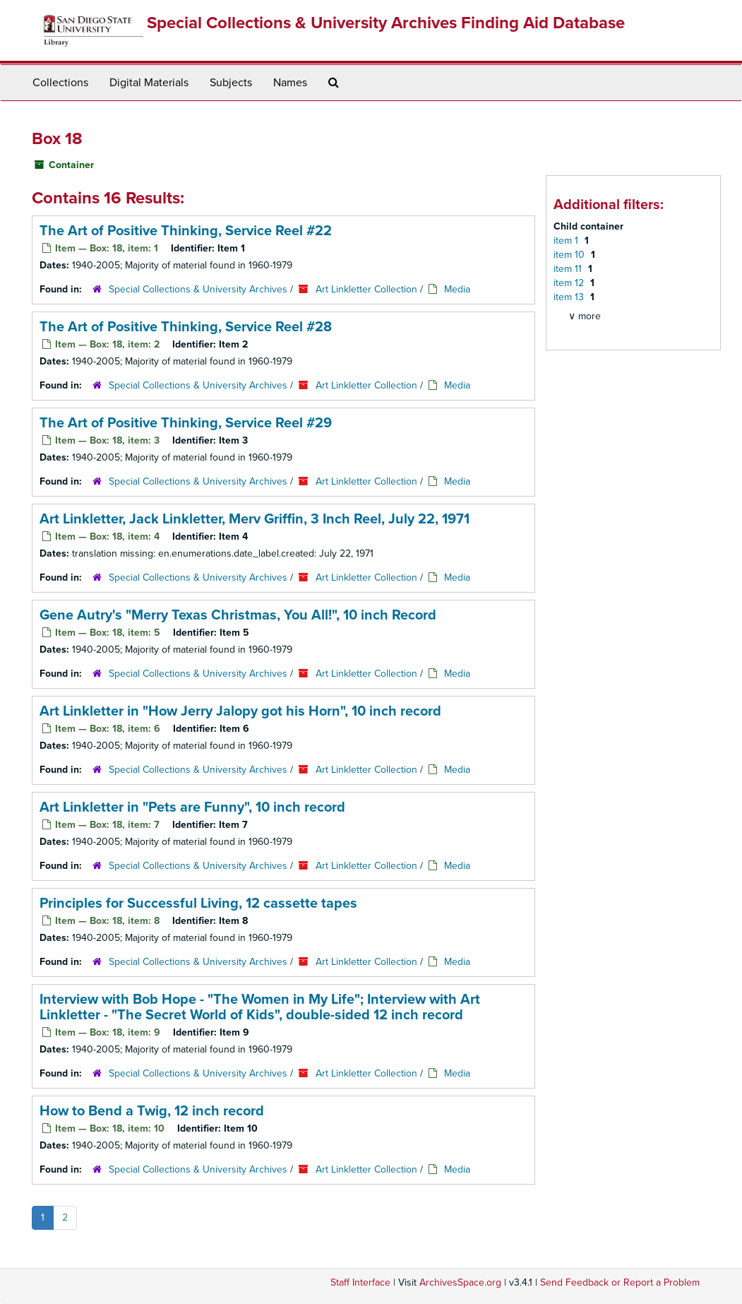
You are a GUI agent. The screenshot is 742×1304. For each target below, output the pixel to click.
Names (290, 83)
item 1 (567, 241)
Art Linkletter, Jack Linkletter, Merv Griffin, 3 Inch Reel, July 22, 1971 (254, 519)
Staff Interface (360, 1282)
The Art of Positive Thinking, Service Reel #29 (186, 423)
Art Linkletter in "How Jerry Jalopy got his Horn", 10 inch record (240, 711)
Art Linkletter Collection (366, 289)
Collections (60, 83)
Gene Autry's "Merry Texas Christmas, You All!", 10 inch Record (238, 615)
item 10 (570, 255)
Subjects (231, 83)
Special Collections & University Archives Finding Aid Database (386, 23)
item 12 (570, 283)
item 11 (569, 269)
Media (457, 289)
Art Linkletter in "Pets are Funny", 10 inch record (192, 807)
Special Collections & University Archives (198, 289)
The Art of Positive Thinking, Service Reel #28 (186, 327)
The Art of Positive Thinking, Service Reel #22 (186, 231)
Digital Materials (149, 83)
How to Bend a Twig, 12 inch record (152, 1111)
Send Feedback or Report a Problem (620, 1282)
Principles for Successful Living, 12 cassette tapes (198, 903)
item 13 (570, 297)
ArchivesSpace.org (460, 1282)
